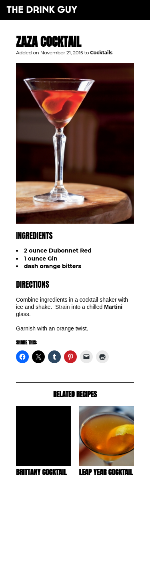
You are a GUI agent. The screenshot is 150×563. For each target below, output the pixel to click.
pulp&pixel (85, 547)
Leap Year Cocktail (106, 472)
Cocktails (101, 53)
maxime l (85, 552)
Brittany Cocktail (41, 472)
